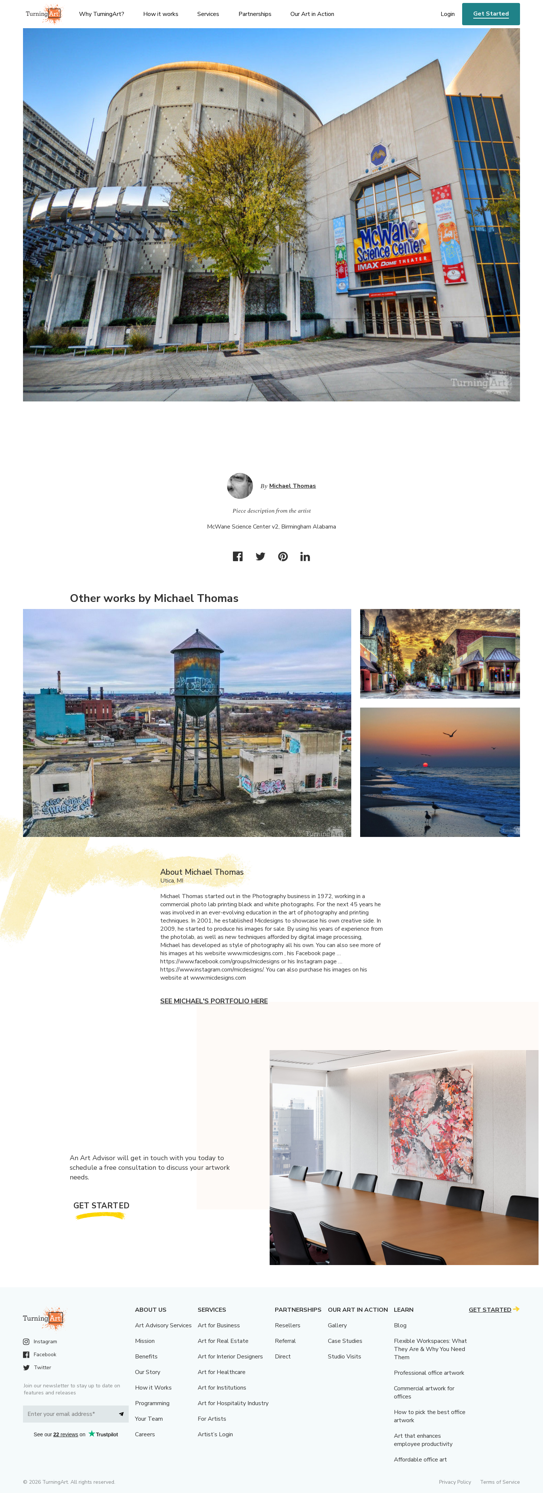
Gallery (337, 1325)
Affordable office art (420, 1460)
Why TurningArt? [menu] (101, 14)
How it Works (153, 1388)
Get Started (491, 14)
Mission (145, 1341)
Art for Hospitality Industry (233, 1403)
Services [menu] (208, 14)
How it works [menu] (160, 14)
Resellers (287, 1325)
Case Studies (345, 1341)
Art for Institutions (222, 1388)
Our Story (147, 1372)
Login (448, 14)
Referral (285, 1341)
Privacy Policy (455, 1482)
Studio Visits (344, 1357)
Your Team (149, 1419)
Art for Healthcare (222, 1372)
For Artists (212, 1419)
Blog (400, 1325)
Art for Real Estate (223, 1341)
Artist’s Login (215, 1434)
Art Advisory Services (163, 1325)
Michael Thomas (292, 486)
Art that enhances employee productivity (423, 1440)
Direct (283, 1357)
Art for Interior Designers (230, 1357)
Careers (145, 1434)
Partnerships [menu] (255, 14)
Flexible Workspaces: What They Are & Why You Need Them (430, 1349)
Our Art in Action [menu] (312, 14)
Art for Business (219, 1325)
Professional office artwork (429, 1373)
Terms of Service (500, 1482)
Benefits (146, 1357)
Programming (152, 1403)
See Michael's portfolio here (214, 1001)
